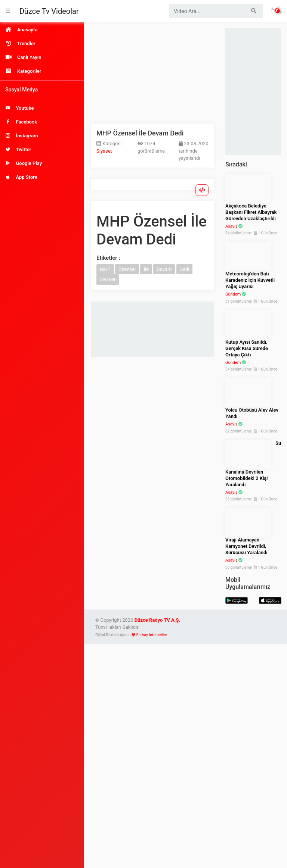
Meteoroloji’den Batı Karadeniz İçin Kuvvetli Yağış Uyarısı (250, 280)
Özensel (127, 269)
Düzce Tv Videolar (49, 11)
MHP (105, 269)
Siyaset (104, 151)
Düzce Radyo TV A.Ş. (157, 620)
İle (146, 269)
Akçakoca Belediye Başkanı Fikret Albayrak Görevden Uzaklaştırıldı (251, 212)
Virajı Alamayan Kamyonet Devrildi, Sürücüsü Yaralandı (246, 546)
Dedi (184, 269)
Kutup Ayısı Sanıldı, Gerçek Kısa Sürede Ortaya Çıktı (246, 348)
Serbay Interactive (151, 635)
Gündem (233, 294)
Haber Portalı (276, 10)
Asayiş (231, 226)
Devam (164, 269)
